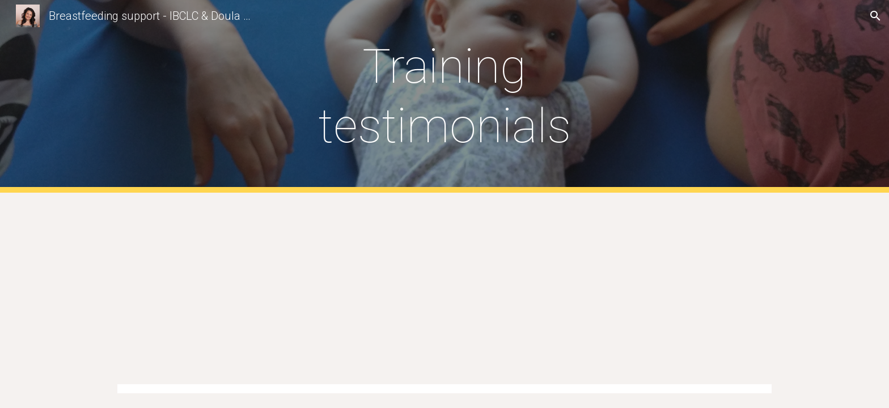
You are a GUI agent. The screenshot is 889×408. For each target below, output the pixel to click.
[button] (875, 15)
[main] (444, 96)
